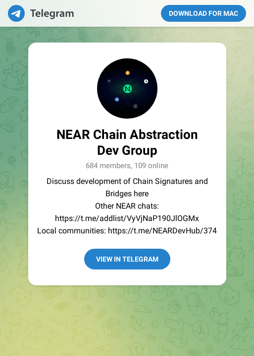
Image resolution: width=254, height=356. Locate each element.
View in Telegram (127, 259)
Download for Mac (203, 13)
